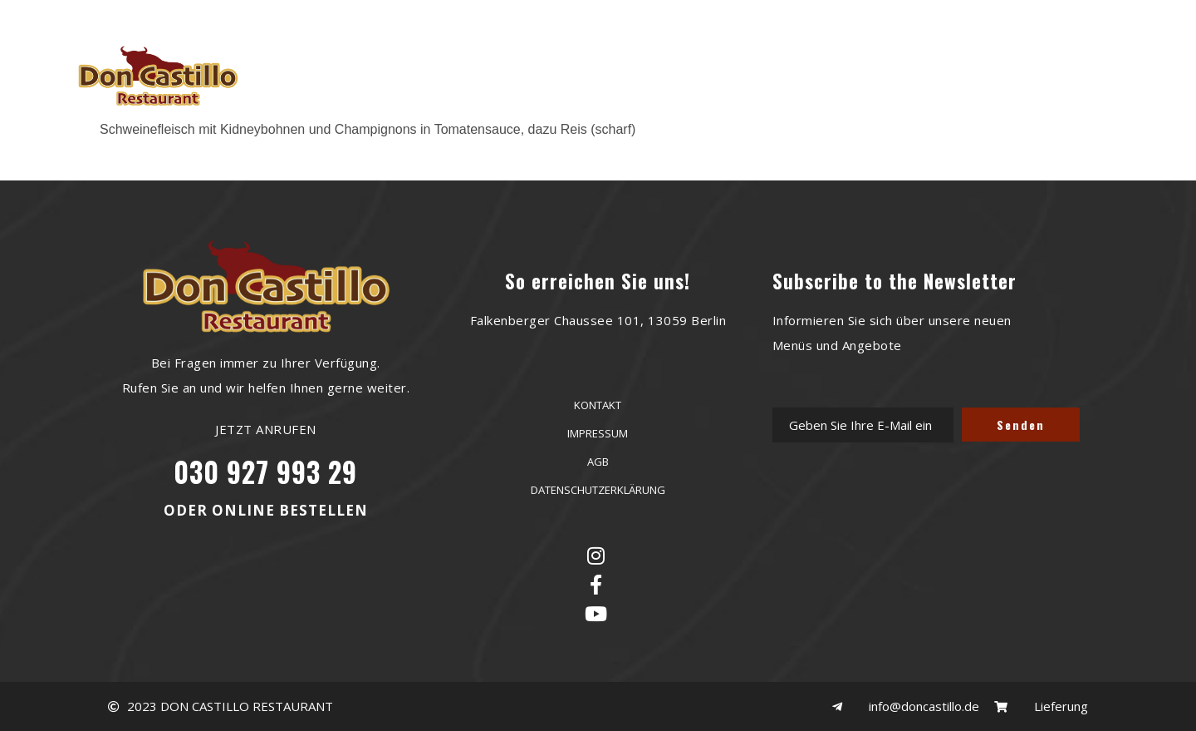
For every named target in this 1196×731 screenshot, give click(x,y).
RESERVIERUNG (523, 74)
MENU (616, 74)
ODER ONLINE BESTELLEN (266, 510)
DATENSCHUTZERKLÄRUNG (598, 489)
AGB (598, 461)
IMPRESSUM (597, 433)
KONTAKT (774, 74)
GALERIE (690, 74)
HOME (429, 74)
